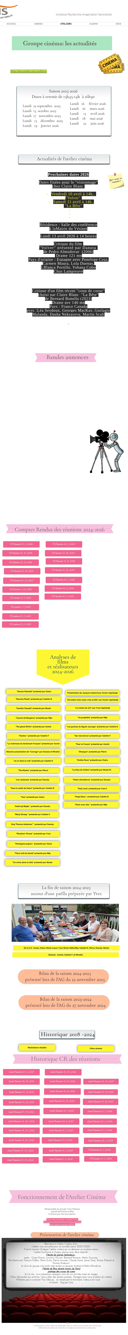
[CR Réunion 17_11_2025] (64, 561)
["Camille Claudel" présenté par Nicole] (33, 708)
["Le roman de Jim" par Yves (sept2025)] (93, 708)
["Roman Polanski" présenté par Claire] (34, 691)
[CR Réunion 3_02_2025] (20, 589)
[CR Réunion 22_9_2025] (64, 544)
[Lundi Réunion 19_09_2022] (63, 1072)
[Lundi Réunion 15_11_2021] (21, 1092)
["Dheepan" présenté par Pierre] (92, 752)
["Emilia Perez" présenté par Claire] (92, 760)
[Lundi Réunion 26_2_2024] (100, 1122)
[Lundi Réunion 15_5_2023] (61, 1151)
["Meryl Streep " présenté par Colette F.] (32, 815)
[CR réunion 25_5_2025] (20, 616)
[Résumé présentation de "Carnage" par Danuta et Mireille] (33, 752)
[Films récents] (96, 1048)
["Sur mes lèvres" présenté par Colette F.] (92, 735)
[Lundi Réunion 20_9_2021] (21, 1072)
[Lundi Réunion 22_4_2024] (100, 1141)
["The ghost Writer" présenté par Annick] (33, 727)
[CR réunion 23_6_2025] (20, 624)
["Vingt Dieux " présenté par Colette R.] (91, 797)
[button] (66, 948)
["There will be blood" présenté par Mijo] (32, 853)
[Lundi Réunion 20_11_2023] (101, 1092)
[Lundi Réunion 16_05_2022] (20, 1151)
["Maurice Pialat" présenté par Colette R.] (34, 699)
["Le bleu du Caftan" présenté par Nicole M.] (91, 770)
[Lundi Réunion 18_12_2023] (100, 1102)
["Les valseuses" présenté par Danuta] (32, 780)
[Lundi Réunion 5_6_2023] (61, 1159)
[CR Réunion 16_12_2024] (22, 571)
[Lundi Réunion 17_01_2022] (21, 1112)
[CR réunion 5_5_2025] (20, 607)
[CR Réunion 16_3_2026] (63, 597)
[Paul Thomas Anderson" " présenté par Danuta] (32, 824)
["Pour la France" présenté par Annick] (92, 744)
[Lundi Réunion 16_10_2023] (101, 1081)
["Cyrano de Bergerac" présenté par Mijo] (34, 718)
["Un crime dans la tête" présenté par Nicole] (32, 862)
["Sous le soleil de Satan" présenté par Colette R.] (32, 788)
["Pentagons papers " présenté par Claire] (33, 844)
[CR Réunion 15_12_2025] (63, 570)
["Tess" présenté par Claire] (32, 797)
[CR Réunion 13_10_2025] (63, 553)
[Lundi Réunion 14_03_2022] (21, 1131)
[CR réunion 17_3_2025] (20, 598)
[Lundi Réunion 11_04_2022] (21, 1140)
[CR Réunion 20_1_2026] (64, 580)
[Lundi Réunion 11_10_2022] (62, 1081)
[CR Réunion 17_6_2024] (100, 1159)
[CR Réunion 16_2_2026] (63, 588)
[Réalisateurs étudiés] (37, 1048)
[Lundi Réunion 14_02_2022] (21, 1121)
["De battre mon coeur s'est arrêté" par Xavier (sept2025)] (93, 700)
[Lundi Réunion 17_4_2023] (60, 1140)
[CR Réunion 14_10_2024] (20, 553)
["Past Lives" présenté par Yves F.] (92, 788)
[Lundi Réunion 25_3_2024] (100, 1130)
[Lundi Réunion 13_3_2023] (61, 1131)
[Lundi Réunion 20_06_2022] (20, 1160)
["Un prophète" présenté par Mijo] (92, 717)
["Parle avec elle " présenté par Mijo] (91, 805)
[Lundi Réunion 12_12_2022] (61, 1101)
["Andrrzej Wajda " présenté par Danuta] (32, 806)
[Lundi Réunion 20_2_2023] (61, 1121)
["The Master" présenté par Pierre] (33, 770)
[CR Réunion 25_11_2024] (20, 562)
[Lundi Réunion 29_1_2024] (100, 1111)
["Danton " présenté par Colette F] (34, 736)
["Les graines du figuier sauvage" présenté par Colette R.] (92, 726)
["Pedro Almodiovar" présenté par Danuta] (91, 780)
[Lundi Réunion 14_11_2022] (62, 1091)
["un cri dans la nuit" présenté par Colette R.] (33, 761)
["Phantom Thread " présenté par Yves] (33, 834)
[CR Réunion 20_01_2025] (21, 581)
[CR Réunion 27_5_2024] (99, 1150)
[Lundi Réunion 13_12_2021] (21, 1102)
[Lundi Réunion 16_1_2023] (61, 1111)
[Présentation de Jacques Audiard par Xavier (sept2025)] (93, 693)
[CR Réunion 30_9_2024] (21, 544)
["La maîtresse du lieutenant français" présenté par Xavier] (33, 744)
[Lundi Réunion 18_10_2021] (21, 1081)
